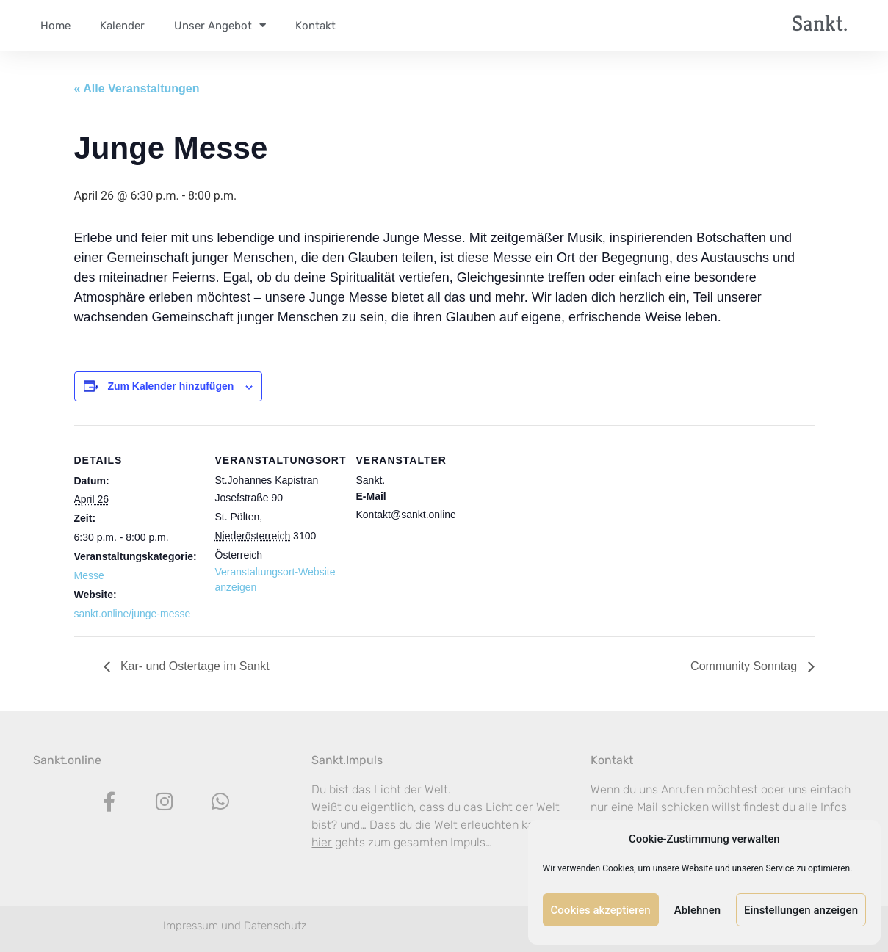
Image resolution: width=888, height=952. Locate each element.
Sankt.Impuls (347, 760)
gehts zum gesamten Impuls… (401, 842)
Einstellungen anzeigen (801, 910)
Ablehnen (697, 910)
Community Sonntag (745, 666)
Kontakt (612, 760)
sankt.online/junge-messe (132, 613)
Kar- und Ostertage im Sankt (194, 666)
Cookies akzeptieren (601, 910)
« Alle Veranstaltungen (137, 88)
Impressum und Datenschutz (234, 925)
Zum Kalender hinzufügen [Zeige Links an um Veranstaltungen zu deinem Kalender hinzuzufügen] (170, 386)
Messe (89, 575)
